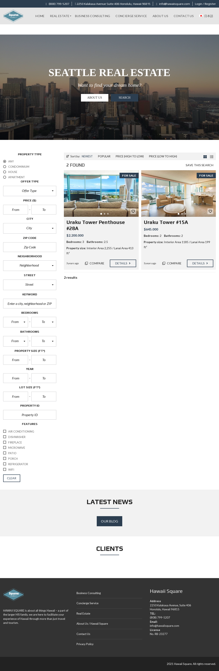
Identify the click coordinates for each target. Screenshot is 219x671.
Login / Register (205, 3)
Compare (94, 263)
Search (124, 98)
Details (123, 263)
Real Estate (83, 613)
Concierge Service (87, 603)
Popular (104, 156)
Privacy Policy (85, 644)
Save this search (199, 165)
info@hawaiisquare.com (173, 3)
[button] (29, 191)
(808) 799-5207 (57, 3)
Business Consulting (89, 593)
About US (94, 98)
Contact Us (83, 634)
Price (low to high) (163, 156)
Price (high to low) (130, 156)
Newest (87, 156)
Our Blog (109, 521)
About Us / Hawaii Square (92, 623)
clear (11, 478)
